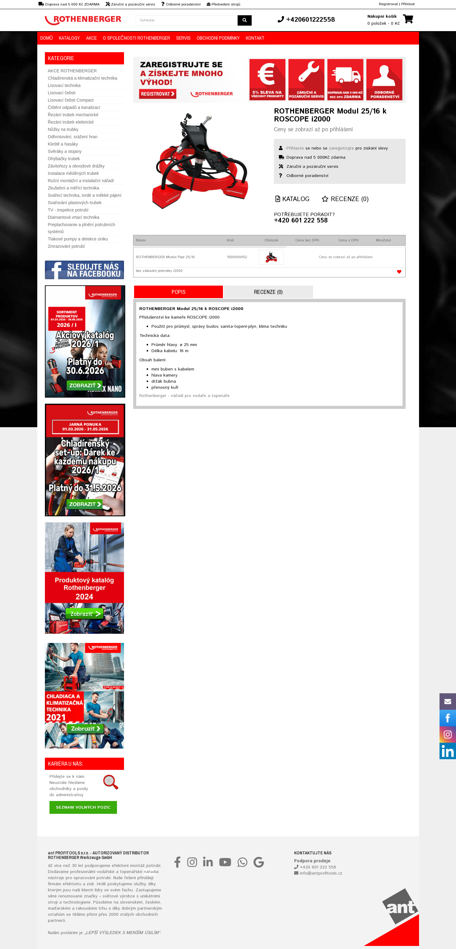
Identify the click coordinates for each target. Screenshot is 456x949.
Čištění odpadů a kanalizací (74, 107)
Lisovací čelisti (61, 92)
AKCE (91, 37)
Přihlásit (408, 4)
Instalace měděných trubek (73, 173)
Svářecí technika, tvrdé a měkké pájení (85, 195)
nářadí (150, 872)
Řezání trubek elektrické (71, 122)
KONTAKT (255, 37)
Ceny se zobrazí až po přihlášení (313, 130)
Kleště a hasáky (63, 144)
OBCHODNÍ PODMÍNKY (218, 37)
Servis (183, 37)
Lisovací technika (64, 85)
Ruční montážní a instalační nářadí (81, 180)
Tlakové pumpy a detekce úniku (78, 238)
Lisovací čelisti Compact (71, 100)
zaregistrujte (341, 148)
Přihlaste (295, 148)
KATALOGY (69, 37)
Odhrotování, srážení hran (73, 136)
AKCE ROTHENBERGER (72, 70)
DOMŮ (46, 37)
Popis (178, 292)
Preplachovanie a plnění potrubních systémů (81, 228)
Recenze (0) (345, 199)
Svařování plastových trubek (75, 202)
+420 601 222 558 (301, 221)
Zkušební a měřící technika (73, 188)
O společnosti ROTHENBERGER (136, 37)
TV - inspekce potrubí (68, 209)
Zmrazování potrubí (66, 246)
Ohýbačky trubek (64, 158)
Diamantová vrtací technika (74, 217)
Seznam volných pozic (83, 807)
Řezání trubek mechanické (73, 114)
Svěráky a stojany (65, 151)
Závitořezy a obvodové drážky (76, 166)
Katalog (292, 199)
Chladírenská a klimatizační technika (82, 78)
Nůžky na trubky (63, 129)
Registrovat (388, 4)
